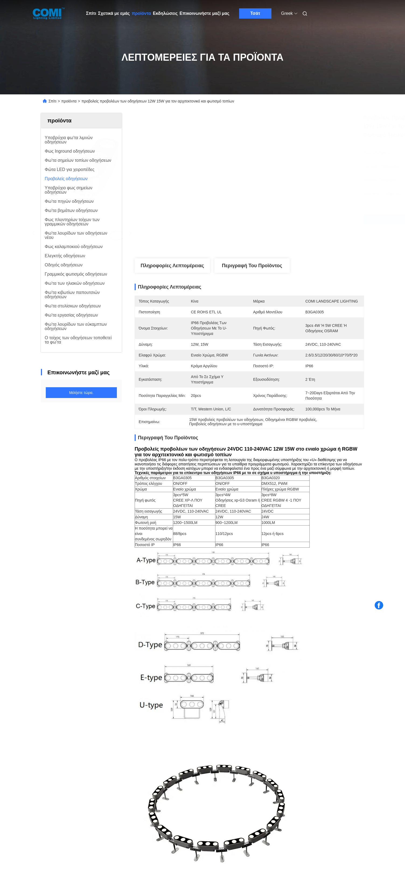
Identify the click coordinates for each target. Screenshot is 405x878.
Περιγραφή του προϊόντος (252, 265)
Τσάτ (255, 13)
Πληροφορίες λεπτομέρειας (172, 265)
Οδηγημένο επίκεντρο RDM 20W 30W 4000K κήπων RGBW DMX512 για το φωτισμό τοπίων (160, 717)
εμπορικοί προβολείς (172, 574)
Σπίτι (91, 13)
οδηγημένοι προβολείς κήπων (318, 574)
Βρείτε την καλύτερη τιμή (277, 219)
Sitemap (60, 844)
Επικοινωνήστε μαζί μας (204, 13)
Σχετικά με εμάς (114, 13)
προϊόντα (141, 13)
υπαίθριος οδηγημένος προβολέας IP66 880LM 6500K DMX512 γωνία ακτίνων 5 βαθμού (241, 717)
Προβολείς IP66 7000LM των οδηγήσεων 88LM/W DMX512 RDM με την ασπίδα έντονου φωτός (325, 717)
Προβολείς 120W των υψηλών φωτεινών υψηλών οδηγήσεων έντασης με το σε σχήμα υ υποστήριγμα (73, 717)
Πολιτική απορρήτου (87, 844)
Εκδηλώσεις (165, 13)
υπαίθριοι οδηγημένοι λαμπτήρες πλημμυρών (241, 574)
